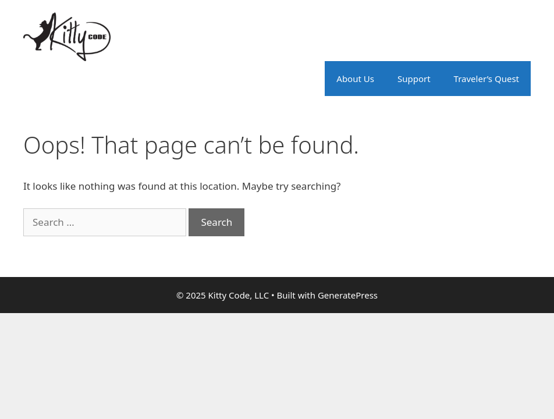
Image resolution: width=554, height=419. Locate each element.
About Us (355, 78)
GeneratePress (348, 295)
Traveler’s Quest (486, 78)
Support (414, 78)
